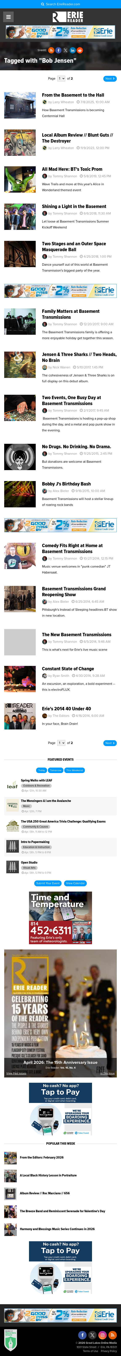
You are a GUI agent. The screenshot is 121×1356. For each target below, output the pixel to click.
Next (110, 78)
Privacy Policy (109, 1351)
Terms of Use (90, 1351)
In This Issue (107, 1073)
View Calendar (75, 883)
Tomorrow (55, 770)
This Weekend (74, 770)
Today (41, 770)
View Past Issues (16, 1073)
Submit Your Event (47, 883)
